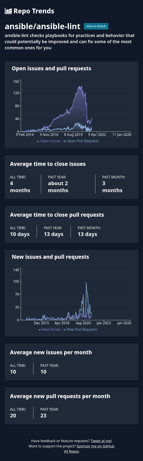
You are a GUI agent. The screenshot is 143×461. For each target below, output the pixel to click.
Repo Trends (29, 11)
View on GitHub (96, 26)
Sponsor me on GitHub (95, 446)
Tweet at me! (101, 440)
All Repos (71, 451)
